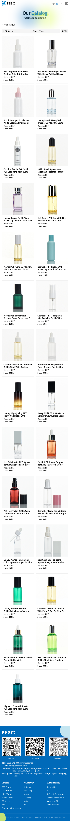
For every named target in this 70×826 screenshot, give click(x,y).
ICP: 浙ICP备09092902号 (56, 817)
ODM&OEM (29, 782)
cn (61, 3)
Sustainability (53, 782)
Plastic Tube (38, 31)
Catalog (5, 782)
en (57, 3)
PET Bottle (8, 31)
